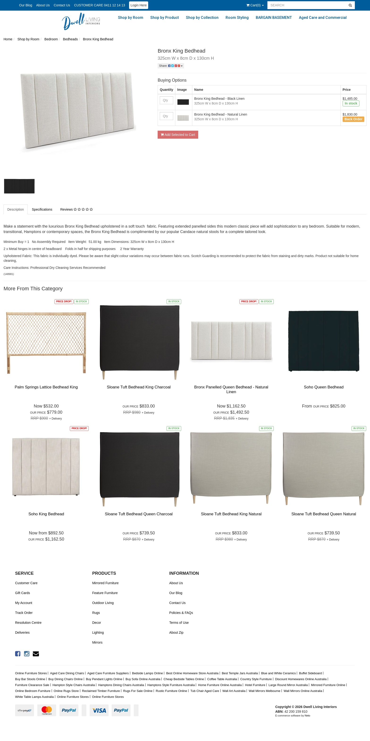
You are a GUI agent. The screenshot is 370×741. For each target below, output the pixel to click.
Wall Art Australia (233, 691)
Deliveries (22, 632)
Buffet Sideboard (310, 673)
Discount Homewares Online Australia (301, 679)
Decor (96, 622)
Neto (307, 715)
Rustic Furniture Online (171, 691)
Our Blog (25, 5)
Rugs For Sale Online (137, 691)
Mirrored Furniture (105, 583)
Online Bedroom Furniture (32, 691)
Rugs (96, 613)
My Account (23, 603)
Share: (171, 65)
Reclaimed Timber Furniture (101, 691)
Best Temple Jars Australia (240, 673)
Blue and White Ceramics (278, 673)
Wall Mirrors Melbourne (264, 691)
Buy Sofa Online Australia (143, 679)
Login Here (138, 5)
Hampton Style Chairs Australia (73, 685)
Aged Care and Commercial (323, 17)
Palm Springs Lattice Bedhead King (46, 387)
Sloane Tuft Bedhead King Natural (231, 514)
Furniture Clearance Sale (32, 685)
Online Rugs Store (66, 691)
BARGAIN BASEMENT (274, 17)
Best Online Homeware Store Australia (192, 673)
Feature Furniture (105, 593)
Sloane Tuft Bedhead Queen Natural (323, 514)
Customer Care (26, 583)
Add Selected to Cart (178, 135)
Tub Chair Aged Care (204, 691)
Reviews (76, 209)
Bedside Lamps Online (147, 673)
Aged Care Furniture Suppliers (108, 673)
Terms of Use (179, 622)
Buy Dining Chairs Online (65, 679)
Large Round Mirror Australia (288, 685)
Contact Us (62, 5)
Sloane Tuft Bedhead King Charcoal (139, 387)
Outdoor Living (103, 603)
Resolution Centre (28, 622)
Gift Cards (22, 593)
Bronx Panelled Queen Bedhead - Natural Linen (231, 389)
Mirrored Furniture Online (328, 685)
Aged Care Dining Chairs (67, 673)
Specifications (42, 209)
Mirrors (97, 642)
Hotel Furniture (255, 685)
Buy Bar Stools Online (30, 679)
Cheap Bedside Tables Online (184, 679)
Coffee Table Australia (222, 679)
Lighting (98, 632)
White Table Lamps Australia (34, 697)
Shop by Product (164, 17)
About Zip (176, 632)
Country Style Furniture (256, 679)
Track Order (24, 613)
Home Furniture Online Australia (220, 685)
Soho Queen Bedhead (324, 387)
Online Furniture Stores (31, 673)
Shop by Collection (202, 17)
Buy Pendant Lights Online (104, 679)
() (255, 5)
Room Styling (237, 17)
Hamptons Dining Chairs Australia (121, 685)
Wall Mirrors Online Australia (303, 691)
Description (15, 209)
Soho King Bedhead (46, 514)
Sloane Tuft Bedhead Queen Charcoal (138, 514)
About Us (43, 5)
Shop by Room (130, 17)
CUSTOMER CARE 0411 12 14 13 (99, 5)
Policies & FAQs (181, 613)
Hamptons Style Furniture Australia (171, 685)
